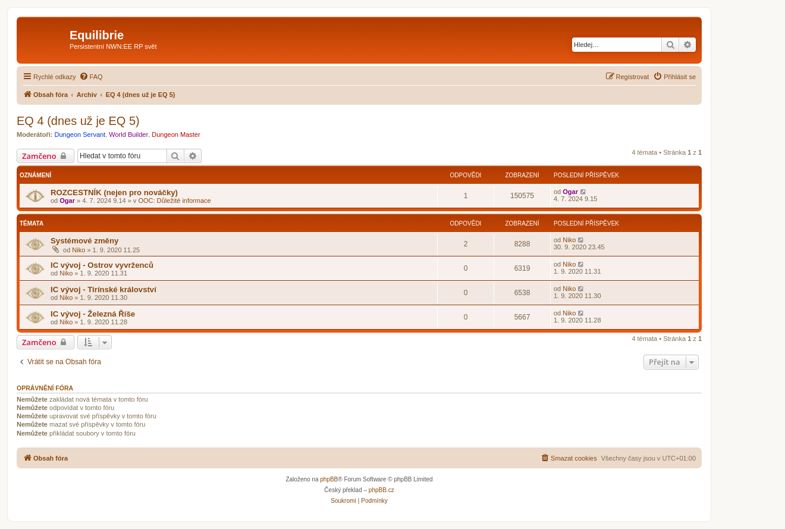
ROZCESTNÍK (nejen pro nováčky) (114, 192)
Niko (78, 249)
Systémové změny (84, 240)
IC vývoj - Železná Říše (93, 313)
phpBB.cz (381, 490)
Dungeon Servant (80, 134)
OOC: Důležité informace (174, 200)
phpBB (329, 479)
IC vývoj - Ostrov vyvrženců (102, 265)
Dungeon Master (176, 134)
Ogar (67, 200)
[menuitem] (91, 77)
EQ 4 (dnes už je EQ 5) (78, 120)
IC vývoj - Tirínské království (103, 289)
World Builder (128, 134)
